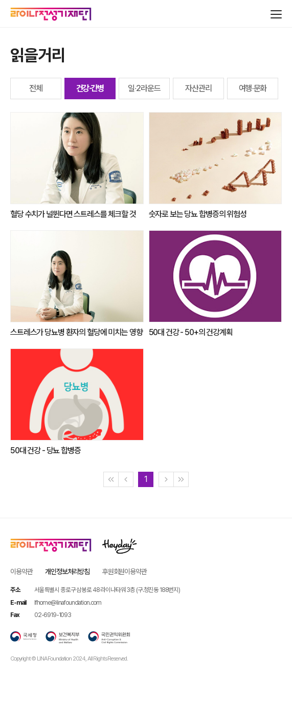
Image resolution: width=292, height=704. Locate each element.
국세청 (23, 637)
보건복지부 (62, 637)
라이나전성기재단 (51, 14)
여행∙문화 (253, 88)
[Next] (166, 479)
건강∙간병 (90, 88)
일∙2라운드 (144, 88)
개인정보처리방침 (67, 571)
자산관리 (198, 88)
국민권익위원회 (109, 637)
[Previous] (126, 479)
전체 (35, 88)
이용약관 (21, 571)
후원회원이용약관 (124, 571)
